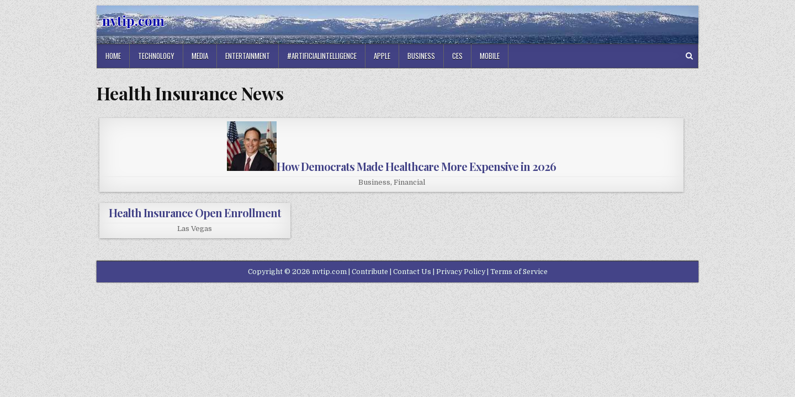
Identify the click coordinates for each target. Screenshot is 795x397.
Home (113, 55)
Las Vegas (194, 228)
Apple (382, 55)
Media (200, 55)
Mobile (490, 55)
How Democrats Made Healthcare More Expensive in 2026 (391, 166)
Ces (457, 55)
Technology (156, 55)
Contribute (370, 272)
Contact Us (412, 272)
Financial (409, 182)
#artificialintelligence (322, 55)
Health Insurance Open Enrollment (195, 212)
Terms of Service (519, 272)
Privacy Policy (460, 272)
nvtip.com (133, 20)
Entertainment (247, 55)
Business (421, 55)
